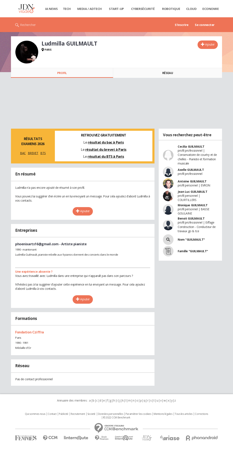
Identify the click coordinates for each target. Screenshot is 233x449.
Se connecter (205, 25)
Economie (210, 9)
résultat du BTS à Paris (106, 156)
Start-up (116, 9)
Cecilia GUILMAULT (191, 146)
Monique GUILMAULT (193, 205)
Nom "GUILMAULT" (191, 239)
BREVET (33, 153)
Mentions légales (163, 414)
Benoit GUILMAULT (191, 218)
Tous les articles (183, 414)
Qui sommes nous (35, 414)
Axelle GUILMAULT (191, 170)
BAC (23, 153)
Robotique (171, 9)
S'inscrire (181, 25)
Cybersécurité (143, 9)
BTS (43, 153)
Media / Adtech (89, 9)
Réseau (167, 73)
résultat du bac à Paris (106, 142)
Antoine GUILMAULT (192, 181)
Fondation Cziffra (29, 332)
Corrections (201, 414)
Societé (91, 414)
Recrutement (78, 414)
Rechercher (28, 25)
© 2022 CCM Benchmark (116, 417)
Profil (62, 73)
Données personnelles (110, 414)
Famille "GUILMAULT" (193, 251)
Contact (52, 414)
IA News (51, 9)
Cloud (191, 9)
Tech (67, 9)
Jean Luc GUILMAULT (192, 192)
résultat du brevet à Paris (105, 149)
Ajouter (210, 44)
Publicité (63, 414)
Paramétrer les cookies (138, 414)
